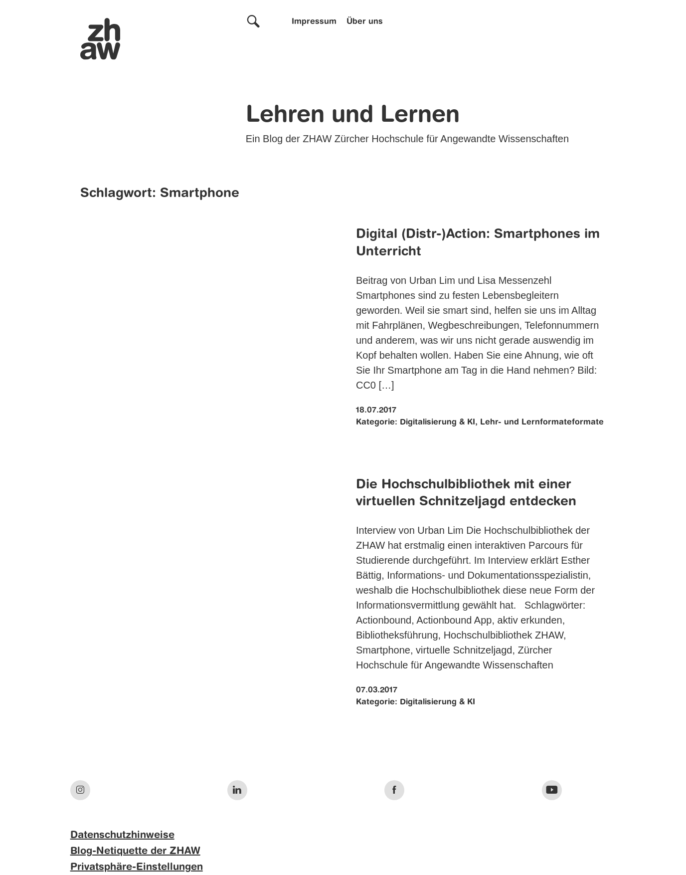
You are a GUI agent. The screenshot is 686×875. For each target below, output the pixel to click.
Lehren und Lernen (353, 115)
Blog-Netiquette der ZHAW (135, 852)
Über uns (364, 22)
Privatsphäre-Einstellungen (136, 868)
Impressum (314, 22)
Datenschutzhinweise (122, 836)
